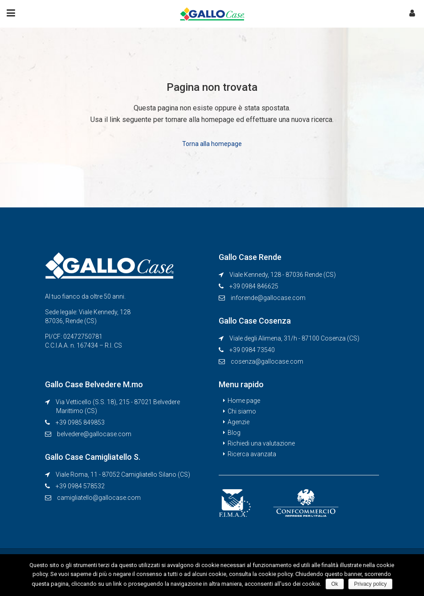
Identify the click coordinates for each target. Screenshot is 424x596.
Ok (334, 584)
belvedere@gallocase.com (94, 434)
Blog (234, 432)
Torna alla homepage (212, 143)
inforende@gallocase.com (268, 297)
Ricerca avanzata (252, 454)
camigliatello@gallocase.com (99, 497)
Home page (244, 400)
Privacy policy (370, 584)
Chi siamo (242, 411)
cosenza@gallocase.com (267, 361)
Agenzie (238, 422)
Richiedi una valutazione (261, 443)
